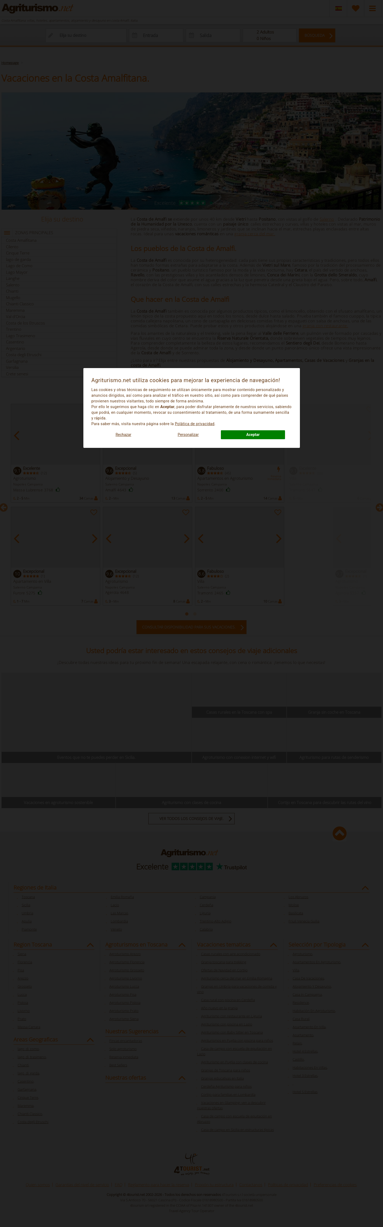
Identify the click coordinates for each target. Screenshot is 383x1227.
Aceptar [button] (253, 434)
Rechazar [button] (123, 434)
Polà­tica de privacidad (194, 424)
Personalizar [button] (188, 434)
